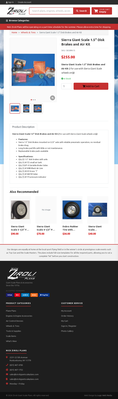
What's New (11, 341)
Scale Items (11, 336)
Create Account (24, 2)
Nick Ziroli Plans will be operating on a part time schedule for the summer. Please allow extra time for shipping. (59, 27)
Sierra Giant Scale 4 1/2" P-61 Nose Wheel (45, 228)
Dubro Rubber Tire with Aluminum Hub (70, 228)
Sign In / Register (68, 326)
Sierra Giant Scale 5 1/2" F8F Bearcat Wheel (20, 228)
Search (81, 11)
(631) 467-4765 (16, 365)
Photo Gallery (67, 331)
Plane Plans (11, 311)
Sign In (10, 2)
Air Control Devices (14, 321)
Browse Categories (17, 20)
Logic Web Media (104, 395)
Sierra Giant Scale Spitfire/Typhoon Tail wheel (97, 228)
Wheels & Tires (28, 32)
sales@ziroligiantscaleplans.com (24, 374)
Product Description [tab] (23, 126)
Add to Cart (91, 86)
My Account (66, 311)
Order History (67, 316)
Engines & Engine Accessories (19, 316)
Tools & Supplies (13, 331)
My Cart (64, 321)
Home (14, 32)
